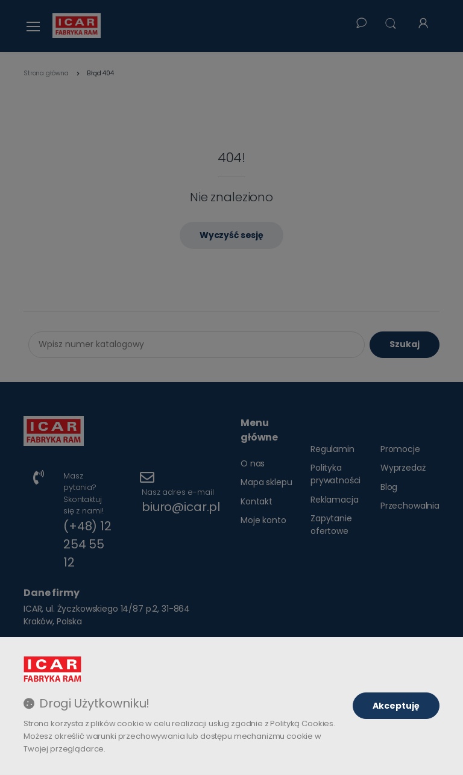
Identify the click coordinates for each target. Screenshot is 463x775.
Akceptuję (396, 706)
